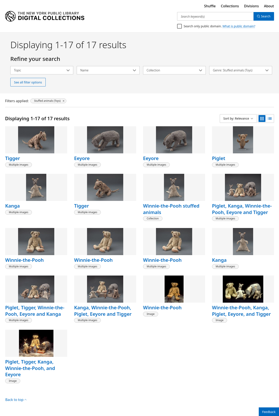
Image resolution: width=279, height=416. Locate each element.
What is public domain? (239, 26)
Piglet (218, 158)
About (269, 6)
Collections (230, 6)
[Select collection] (174, 70)
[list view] (269, 118)
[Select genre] (240, 70)
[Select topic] (41, 70)
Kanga (12, 205)
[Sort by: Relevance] (238, 118)
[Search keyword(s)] (215, 16)
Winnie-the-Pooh (24, 260)
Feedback (269, 412)
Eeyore (82, 158)
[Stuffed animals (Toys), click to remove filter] (48, 101)
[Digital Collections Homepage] (44, 16)
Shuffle (210, 6)
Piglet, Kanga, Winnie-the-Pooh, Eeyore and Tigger (242, 208)
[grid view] (262, 118)
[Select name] (108, 70)
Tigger (12, 158)
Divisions (251, 6)
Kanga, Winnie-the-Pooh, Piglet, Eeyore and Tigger (103, 310)
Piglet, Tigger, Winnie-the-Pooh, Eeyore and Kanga (34, 310)
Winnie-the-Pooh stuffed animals (171, 208)
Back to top (15, 399)
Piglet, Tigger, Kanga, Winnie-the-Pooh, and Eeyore (30, 367)
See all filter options (28, 82)
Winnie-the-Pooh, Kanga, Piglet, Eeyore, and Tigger (241, 310)
